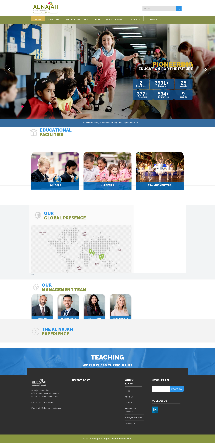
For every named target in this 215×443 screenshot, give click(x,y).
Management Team (77, 19)
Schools (55, 217)
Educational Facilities (109, 19)
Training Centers (159, 217)
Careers (135, 19)
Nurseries (107, 217)
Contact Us (154, 19)
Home (38, 19)
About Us (53, 21)
